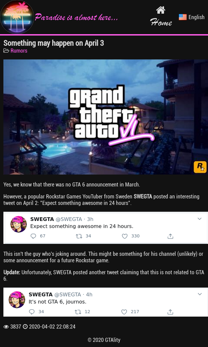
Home (160, 17)
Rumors (19, 50)
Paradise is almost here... (59, 17)
